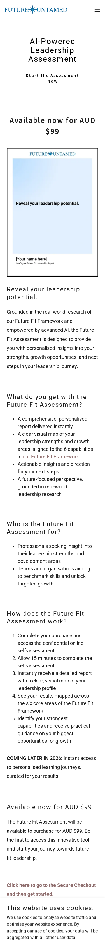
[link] (35, 9)
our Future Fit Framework (51, 456)
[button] (97, 9)
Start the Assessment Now (52, 78)
